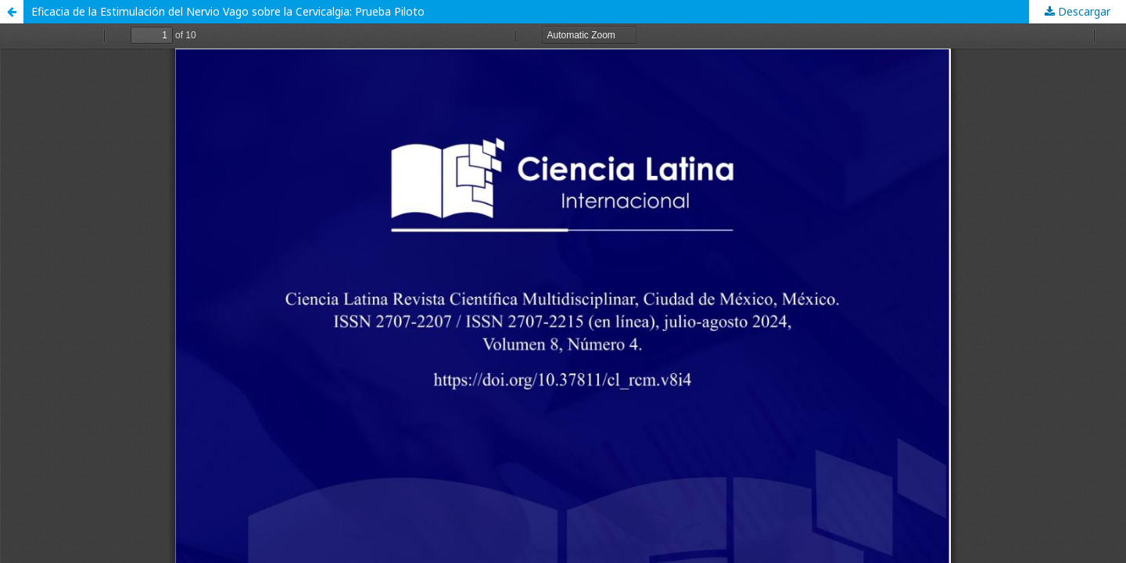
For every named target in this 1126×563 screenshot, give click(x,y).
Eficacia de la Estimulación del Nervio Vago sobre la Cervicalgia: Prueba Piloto (228, 11)
